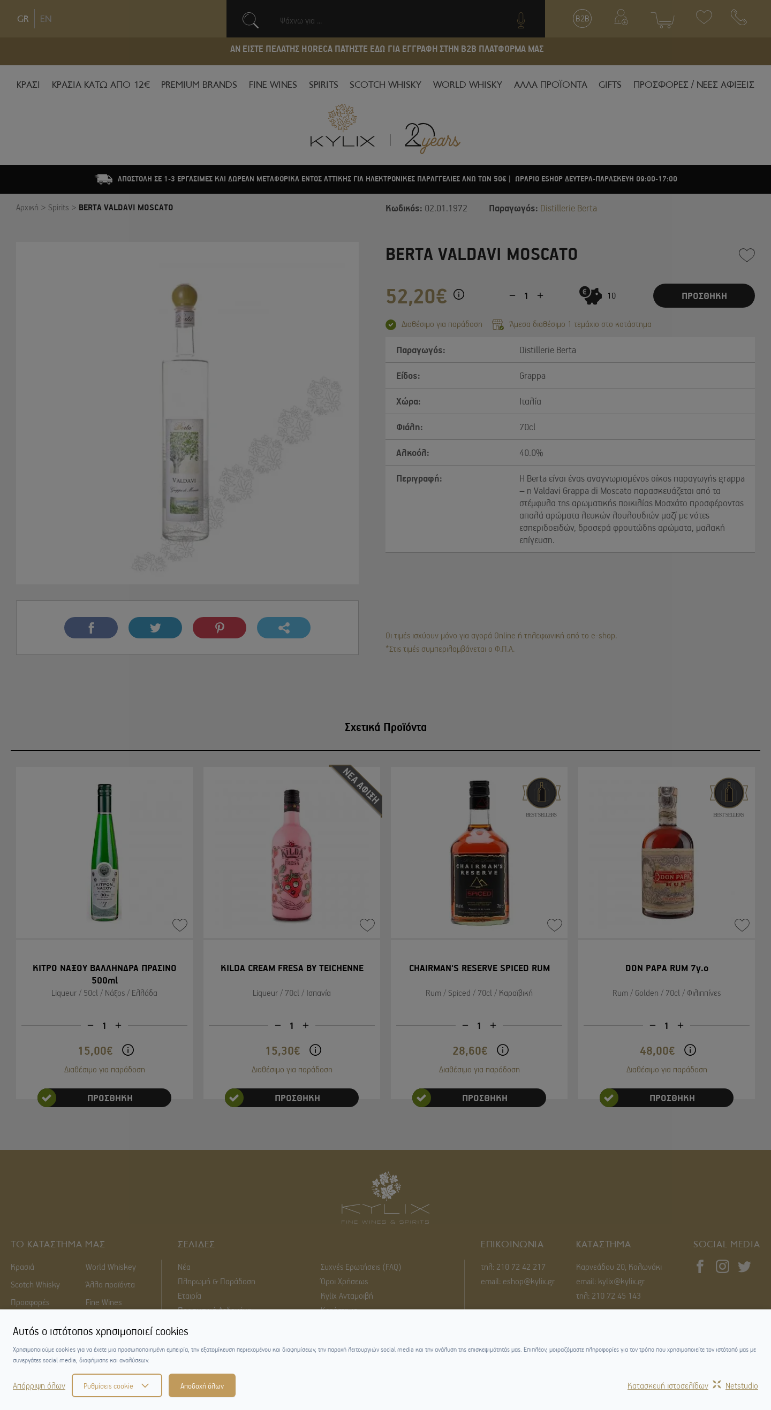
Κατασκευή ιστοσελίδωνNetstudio (693, 1385)
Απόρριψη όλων (39, 1385)
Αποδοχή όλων (202, 1385)
